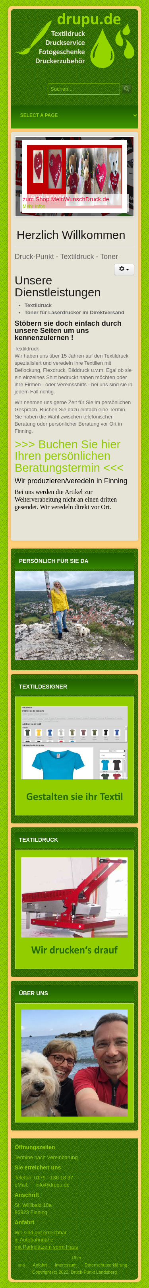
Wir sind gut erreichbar (41, 1232)
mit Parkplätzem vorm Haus (46, 1247)
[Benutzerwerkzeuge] (124, 269)
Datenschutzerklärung (106, 1265)
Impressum (66, 1265)
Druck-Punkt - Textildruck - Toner (66, 257)
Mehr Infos (34, 206)
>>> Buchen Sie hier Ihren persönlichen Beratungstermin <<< (69, 456)
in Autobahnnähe (34, 1240)
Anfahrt (40, 1265)
